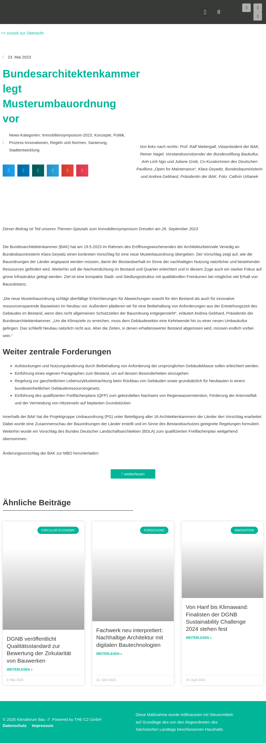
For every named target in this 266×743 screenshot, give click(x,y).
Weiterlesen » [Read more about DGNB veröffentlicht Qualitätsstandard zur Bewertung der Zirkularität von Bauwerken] (20, 669)
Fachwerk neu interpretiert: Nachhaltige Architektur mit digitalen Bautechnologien (129, 637)
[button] (205, 12)
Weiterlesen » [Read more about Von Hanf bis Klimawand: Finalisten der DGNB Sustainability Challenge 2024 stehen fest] (199, 638)
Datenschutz (14, 725)
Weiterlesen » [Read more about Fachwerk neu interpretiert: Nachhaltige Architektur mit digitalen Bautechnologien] (109, 654)
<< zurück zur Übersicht (22, 33)
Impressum (42, 725)
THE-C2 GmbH (88, 719)
